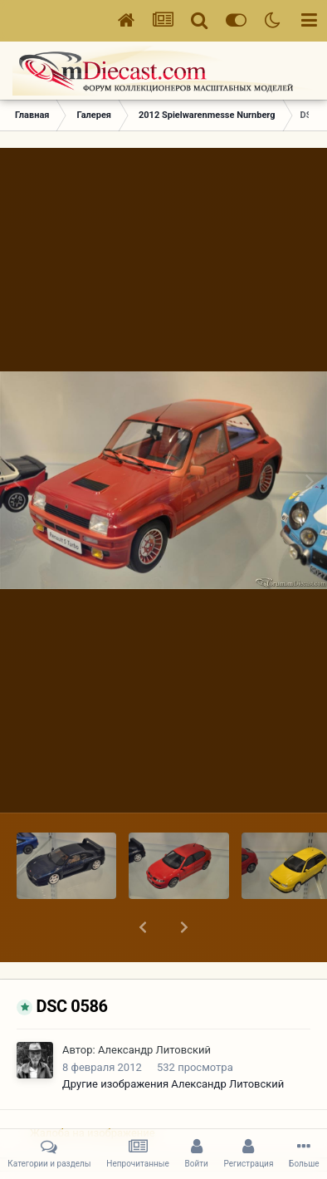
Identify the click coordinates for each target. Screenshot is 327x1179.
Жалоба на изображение (92, 1089)
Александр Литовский (154, 1006)
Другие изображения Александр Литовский (173, 1040)
